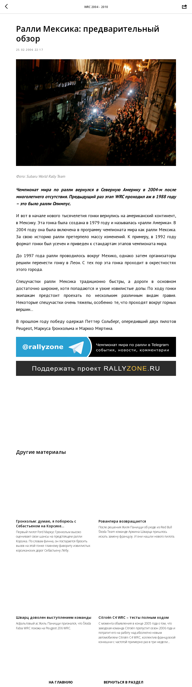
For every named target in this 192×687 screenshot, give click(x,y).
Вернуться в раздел (123, 682)
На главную (61, 682)
